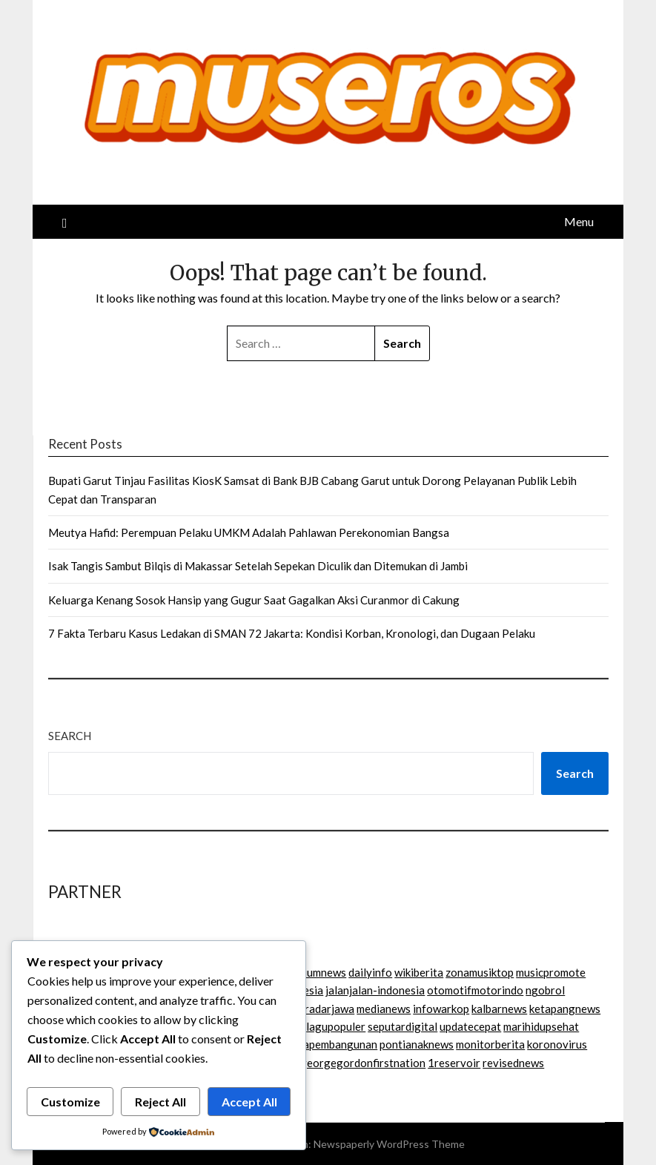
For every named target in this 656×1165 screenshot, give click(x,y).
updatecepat (470, 1026)
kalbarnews (499, 1008)
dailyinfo (370, 972)
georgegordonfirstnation (362, 1062)
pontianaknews (417, 1044)
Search (69, 735)
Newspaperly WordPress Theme (389, 1144)
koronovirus (557, 1044)
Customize (70, 1102)
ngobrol (545, 990)
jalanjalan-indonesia (375, 990)
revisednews (513, 1062)
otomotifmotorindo (475, 990)
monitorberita (490, 1044)
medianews (384, 1008)
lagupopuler (335, 1026)
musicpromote (551, 972)
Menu (579, 221)
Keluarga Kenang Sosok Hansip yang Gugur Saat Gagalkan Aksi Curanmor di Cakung (254, 600)
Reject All (160, 1102)
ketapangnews (564, 1008)
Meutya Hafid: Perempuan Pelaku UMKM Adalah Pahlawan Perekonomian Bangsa (248, 532)
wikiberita (418, 972)
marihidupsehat (541, 1026)
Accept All (249, 1102)
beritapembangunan (328, 1044)
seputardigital (402, 1026)
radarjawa (329, 1008)
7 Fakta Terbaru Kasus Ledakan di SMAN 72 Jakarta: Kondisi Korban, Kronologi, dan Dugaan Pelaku (291, 633)
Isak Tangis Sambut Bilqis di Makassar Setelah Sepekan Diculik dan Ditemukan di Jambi (258, 565)
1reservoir (454, 1062)
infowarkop (441, 1008)
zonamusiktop (479, 972)
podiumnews (315, 972)
